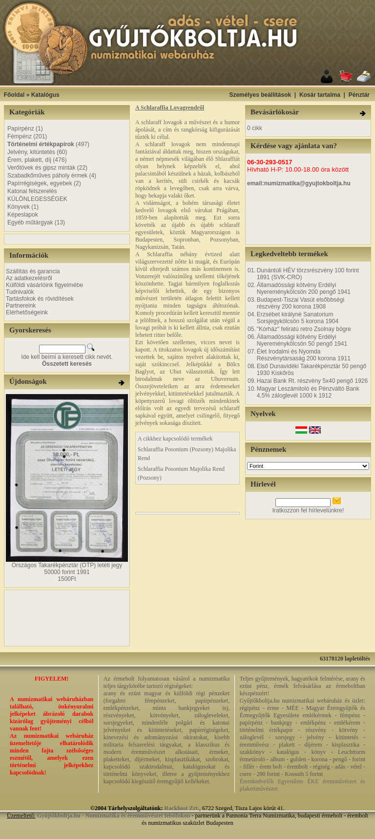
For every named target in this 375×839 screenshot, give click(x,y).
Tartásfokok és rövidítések (40, 298)
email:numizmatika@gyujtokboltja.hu (299, 183)
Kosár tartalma (319, 94)
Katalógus (45, 94)
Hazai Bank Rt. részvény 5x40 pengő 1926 (312, 380)
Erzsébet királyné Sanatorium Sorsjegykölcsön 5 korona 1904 (297, 318)
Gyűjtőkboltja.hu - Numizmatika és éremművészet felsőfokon (113, 815)
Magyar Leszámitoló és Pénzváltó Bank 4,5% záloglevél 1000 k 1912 (308, 392)
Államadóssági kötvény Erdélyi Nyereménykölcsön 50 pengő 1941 (302, 340)
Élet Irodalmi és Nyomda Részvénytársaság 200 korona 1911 (304, 355)
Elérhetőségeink (27, 312)
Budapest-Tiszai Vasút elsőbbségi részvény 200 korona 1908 (300, 303)
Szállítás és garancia (33, 271)
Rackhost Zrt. (182, 808)
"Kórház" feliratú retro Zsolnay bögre (304, 329)
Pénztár (359, 94)
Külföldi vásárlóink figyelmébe (44, 285)
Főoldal (14, 94)
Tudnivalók (20, 291)
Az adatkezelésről (29, 278)
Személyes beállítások (260, 94)
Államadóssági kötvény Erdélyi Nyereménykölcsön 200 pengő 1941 (304, 288)
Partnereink (21, 305)
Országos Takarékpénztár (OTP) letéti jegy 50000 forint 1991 (67, 568)
